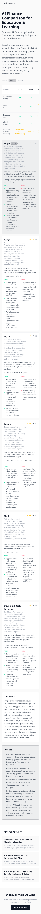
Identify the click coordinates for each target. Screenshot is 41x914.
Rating (12, 80)
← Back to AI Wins (8, 3)
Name (20, 80)
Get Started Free (20, 907)
